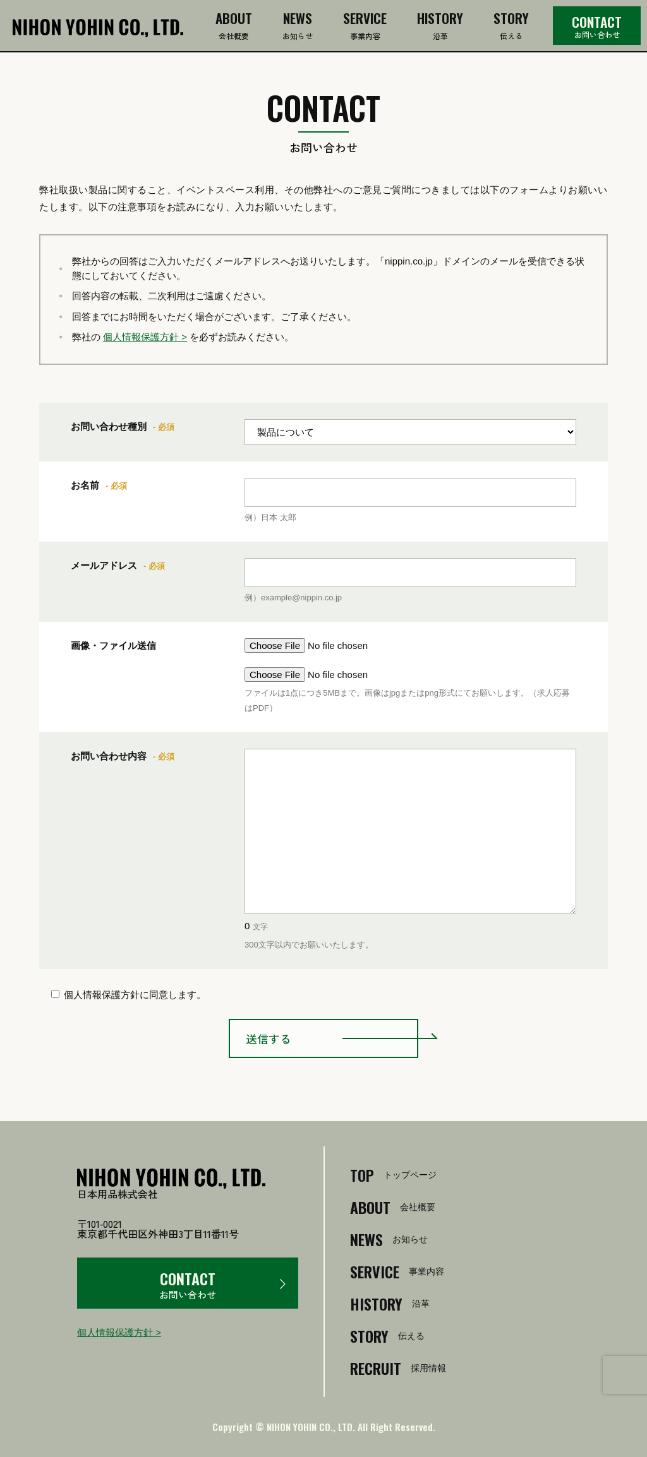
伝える (511, 27)
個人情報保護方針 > (145, 336)
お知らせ (297, 27)
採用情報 (398, 1368)
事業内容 (365, 27)
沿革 (440, 27)
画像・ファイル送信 (113, 645)
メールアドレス (104, 565)
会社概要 (233, 27)
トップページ (393, 1174)
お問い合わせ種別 (109, 426)
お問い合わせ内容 (109, 756)
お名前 (85, 485)
